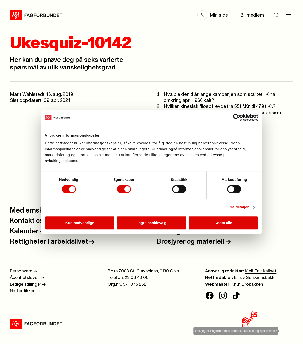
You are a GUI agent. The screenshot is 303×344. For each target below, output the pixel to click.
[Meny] (288, 15)
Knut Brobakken (247, 284)
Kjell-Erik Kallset (260, 271)
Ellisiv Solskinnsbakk (254, 277)
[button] (215, 15)
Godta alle (223, 223)
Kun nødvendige (79, 223)
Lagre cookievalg (152, 223)
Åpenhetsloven (27, 277)
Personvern (23, 271)
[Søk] (276, 15)
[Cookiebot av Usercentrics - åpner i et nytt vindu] (236, 117)
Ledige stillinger (28, 284)
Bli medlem (252, 15)
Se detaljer (239, 207)
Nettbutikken (25, 291)
